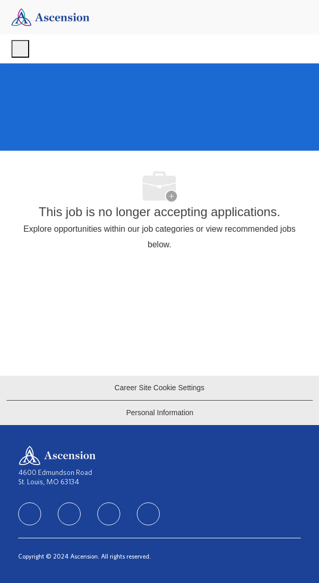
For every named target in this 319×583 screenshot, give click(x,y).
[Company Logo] (50, 16)
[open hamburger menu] (20, 49)
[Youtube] (148, 513)
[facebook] (29, 513)
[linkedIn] (69, 513)
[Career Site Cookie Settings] (159, 388)
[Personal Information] (159, 413)
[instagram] (108, 513)
